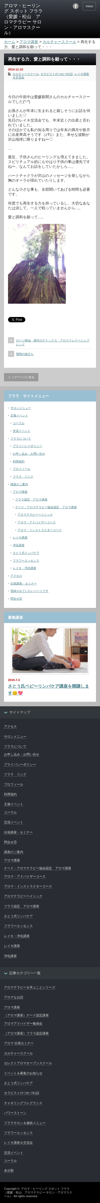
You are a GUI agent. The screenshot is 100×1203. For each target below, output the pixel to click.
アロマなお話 (13, 997)
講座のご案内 (19, 484)
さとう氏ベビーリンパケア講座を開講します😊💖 (48, 689)
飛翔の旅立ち (25, 354)
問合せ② (16, 598)
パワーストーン (15, 1113)
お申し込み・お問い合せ (29, 453)
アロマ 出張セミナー (19, 1043)
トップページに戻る (21, 377)
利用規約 (19, 461)
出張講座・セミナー (23, 583)
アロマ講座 (20, 491)
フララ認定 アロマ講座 (31, 499)
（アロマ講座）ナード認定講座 (26, 1015)
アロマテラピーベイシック (35, 514)
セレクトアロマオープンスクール (28, 1063)
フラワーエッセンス (26, 560)
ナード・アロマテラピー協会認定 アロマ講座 (46, 507)
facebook (76, 6)
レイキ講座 (20, 537)
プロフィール (21, 468)
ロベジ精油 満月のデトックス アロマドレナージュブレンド (52, 342)
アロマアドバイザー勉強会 (23, 1023)
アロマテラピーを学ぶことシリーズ (29, 987)
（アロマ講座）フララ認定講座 (26, 1033)
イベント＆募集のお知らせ (23, 1073)
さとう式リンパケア (26, 552)
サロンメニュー (20, 408)
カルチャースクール (26, 74)
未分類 (9, 1170)
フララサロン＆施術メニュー (25, 1123)
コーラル (19, 423)
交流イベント (21, 430)
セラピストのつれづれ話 (57, 74)
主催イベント (19, 415)
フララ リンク (23, 476)
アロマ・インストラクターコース (40, 530)
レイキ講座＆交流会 (18, 1142)
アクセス (16, 575)
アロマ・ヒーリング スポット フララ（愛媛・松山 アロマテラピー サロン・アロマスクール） (38, 1192)
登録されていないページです (29, 590)
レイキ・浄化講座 (24, 568)
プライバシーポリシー (27, 446)
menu (89, 6)
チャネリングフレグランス (23, 1103)
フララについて (20, 438)
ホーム (9, 42)
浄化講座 (19, 545)
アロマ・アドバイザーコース (37, 522)
